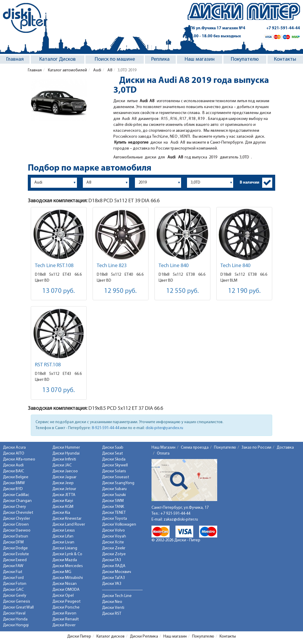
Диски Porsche (66, 607)
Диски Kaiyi (62, 501)
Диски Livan (63, 542)
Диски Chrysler (16, 518)
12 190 (244, 291)
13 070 (58, 291)
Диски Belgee (15, 477)
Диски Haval (14, 613)
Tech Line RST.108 (54, 266)
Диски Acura (14, 447)
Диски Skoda (113, 459)
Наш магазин (200, 59)
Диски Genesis (16, 601)
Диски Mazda (64, 560)
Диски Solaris (114, 471)
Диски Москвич (116, 572)
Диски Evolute (16, 554)
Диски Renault (65, 619)
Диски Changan (17, 501)
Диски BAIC (13, 471)
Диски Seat (112, 453)
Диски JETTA (63, 495)
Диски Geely (14, 595)
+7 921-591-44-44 (283, 28)
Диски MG (61, 572)
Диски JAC (62, 465)
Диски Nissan (64, 584)
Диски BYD (13, 489)
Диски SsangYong (118, 483)
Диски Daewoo (16, 530)
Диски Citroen (16, 524)
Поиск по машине (115, 59)
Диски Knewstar (66, 518)
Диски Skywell (115, 465)
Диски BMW (14, 483)
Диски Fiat (12, 572)
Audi (96, 70)
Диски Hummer (66, 447)
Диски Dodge (15, 548)
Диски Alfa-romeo (19, 459)
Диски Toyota (114, 518)
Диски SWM (113, 501)
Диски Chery (14, 507)
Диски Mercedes (67, 566)
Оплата (163, 453)
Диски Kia (61, 513)
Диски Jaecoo (65, 471)
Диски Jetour (64, 489)
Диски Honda (15, 619)
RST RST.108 (48, 365)
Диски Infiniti (64, 459)
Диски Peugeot (66, 601)
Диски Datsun (15, 536)
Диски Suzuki (114, 495)
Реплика (160, 59)
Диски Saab (112, 447)
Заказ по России (256, 447)
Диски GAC (13, 590)
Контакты (285, 59)
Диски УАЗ (111, 584)
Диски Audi (13, 465)
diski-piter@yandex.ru (164, 428)
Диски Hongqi (16, 625)
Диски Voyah (114, 536)
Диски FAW (13, 566)
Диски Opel (63, 595)
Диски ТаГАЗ (113, 578)
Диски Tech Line (117, 596)
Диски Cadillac (16, 495)
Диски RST (111, 613)
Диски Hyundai (66, 453)
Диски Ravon (64, 613)
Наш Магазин (163, 447)
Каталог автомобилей (67, 70)
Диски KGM (62, 507)
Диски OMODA (66, 590)
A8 (109, 70)
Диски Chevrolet (18, 513)
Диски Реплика (144, 636)
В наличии (249, 182)
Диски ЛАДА (113, 566)
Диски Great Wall (18, 607)
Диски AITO (13, 453)
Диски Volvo (113, 530)
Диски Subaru (114, 489)
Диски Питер (79, 636)
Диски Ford (13, 578)
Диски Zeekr (113, 548)
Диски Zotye (114, 554)
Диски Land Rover (68, 524)
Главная (15, 59)
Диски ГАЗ (111, 560)
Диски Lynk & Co (67, 554)
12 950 (120, 291)
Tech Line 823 (112, 266)
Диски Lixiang (64, 548)
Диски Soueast (115, 477)
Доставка (285, 447)
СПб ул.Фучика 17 (216, 28)
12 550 (182, 291)
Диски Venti (113, 608)
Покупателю (245, 59)
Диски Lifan (62, 536)
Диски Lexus (63, 530)
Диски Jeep (63, 483)
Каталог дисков (110, 636)
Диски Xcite (113, 542)
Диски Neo (112, 602)
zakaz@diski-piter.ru (181, 519)
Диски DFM (13, 542)
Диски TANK (113, 507)
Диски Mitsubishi (67, 578)
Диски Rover (63, 625)
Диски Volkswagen (119, 524)
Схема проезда (195, 447)
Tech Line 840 (173, 266)
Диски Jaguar (64, 477)
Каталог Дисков (57, 59)
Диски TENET (114, 513)
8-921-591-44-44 (105, 428)
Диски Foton (14, 584)
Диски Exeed (15, 560)
